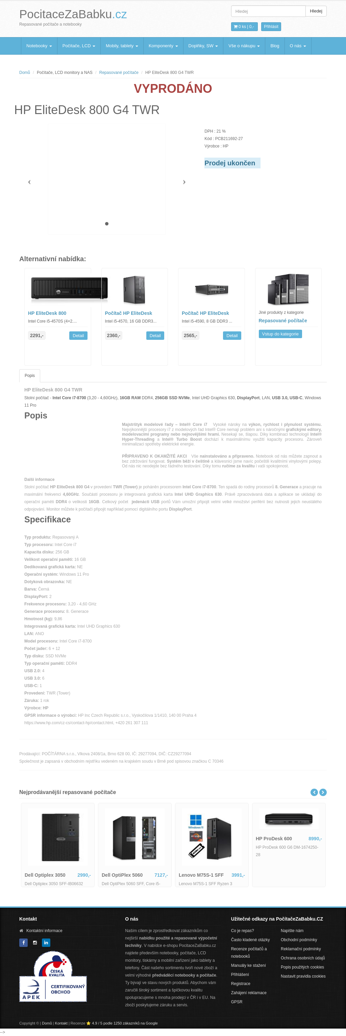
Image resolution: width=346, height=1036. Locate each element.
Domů (24, 72)
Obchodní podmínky (299, 939)
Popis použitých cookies (302, 967)
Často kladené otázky (250, 939)
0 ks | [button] (244, 26)
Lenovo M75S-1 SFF (201, 875)
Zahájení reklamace (249, 992)
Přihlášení (240, 974)
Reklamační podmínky (301, 949)
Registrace (240, 983)
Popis (30, 375)
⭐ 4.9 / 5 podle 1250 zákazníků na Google (122, 1023)
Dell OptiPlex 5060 (122, 875)
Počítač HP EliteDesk (128, 313)
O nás (298, 45)
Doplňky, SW (203, 45)
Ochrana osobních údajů (303, 958)
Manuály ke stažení (248, 965)
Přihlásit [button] (271, 26)
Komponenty (163, 45)
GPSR (237, 1002)
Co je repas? (242, 930)
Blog (274, 45)
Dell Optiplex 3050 (45, 875)
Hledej (316, 10)
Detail (78, 335)
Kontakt (61, 1023)
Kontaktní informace (44, 930)
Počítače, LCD (79, 45)
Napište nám (292, 930)
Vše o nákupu (244, 45)
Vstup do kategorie (280, 333)
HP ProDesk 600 (274, 838)
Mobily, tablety (122, 45)
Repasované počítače (119, 72)
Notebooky (39, 45)
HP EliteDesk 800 (47, 313)
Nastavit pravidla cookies (303, 976)
